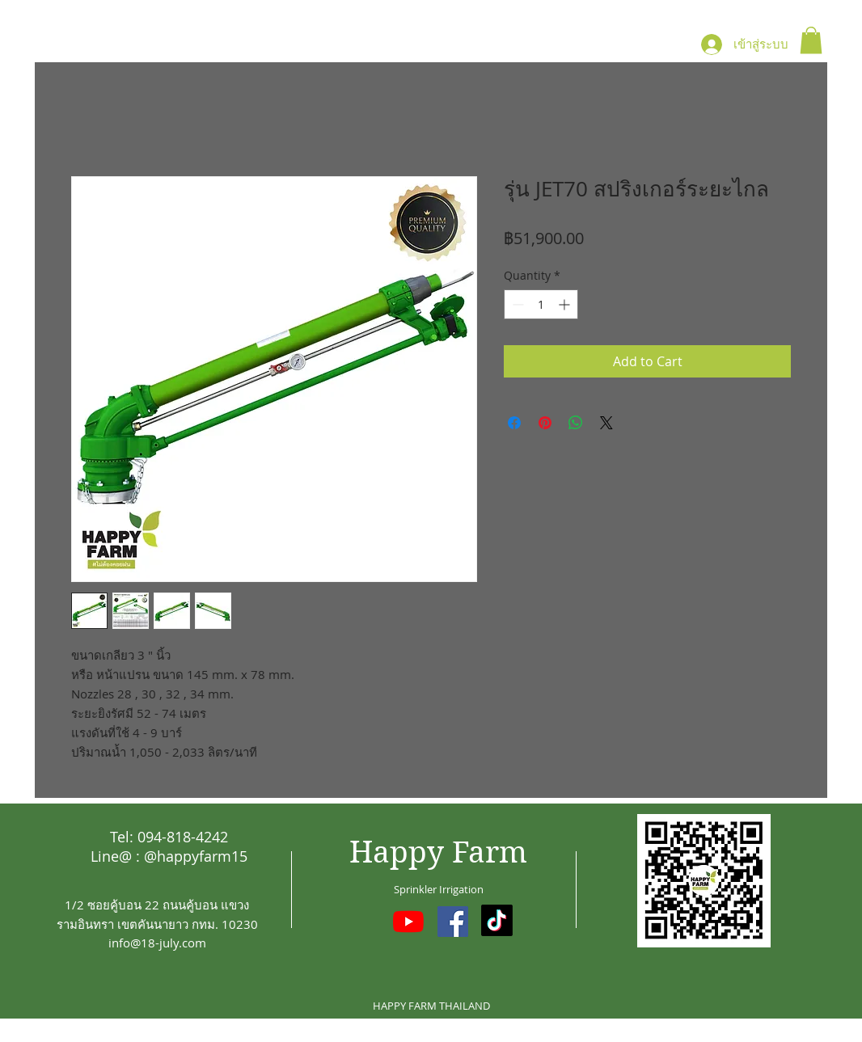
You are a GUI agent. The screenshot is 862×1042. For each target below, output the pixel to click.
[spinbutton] (541, 304)
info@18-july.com (157, 942)
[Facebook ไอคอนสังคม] (452, 921)
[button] (811, 40)
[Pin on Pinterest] (545, 422)
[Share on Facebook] (514, 422)
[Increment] (566, 304)
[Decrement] (516, 304)
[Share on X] (606, 422)
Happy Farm (438, 852)
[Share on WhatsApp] (575, 422)
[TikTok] (497, 920)
